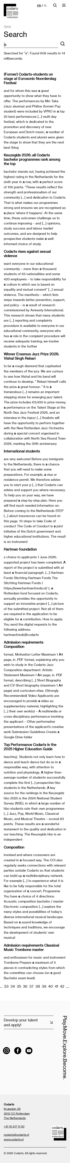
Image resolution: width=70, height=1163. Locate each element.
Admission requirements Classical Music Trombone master (31, 947)
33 (6, 986)
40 (50, 986)
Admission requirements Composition (23, 644)
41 (56, 986)
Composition (14, 847)
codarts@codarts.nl (16, 1134)
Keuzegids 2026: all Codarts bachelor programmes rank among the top (32, 159)
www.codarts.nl (14, 1139)
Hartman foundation (20, 549)
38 (37, 986)
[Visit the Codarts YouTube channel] (29, 1050)
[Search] (62, 44)
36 (25, 986)
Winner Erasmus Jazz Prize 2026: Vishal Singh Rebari (31, 356)
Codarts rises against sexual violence (27, 253)
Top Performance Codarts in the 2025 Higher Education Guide (30, 746)
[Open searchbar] (55, 6)
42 (62, 986)
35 (19, 986)
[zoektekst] (31, 45)
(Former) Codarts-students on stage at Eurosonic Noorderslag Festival (30, 78)
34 (12, 986)
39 (44, 986)
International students (22, 451)
